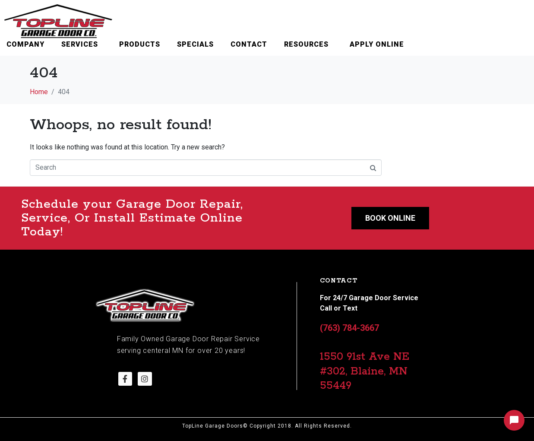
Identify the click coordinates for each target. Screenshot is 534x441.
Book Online (390, 217)
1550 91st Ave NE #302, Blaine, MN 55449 (364, 371)
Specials (195, 44)
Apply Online (377, 44)
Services (79, 44)
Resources (306, 44)
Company (25, 44)
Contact (249, 44)
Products (139, 44)
